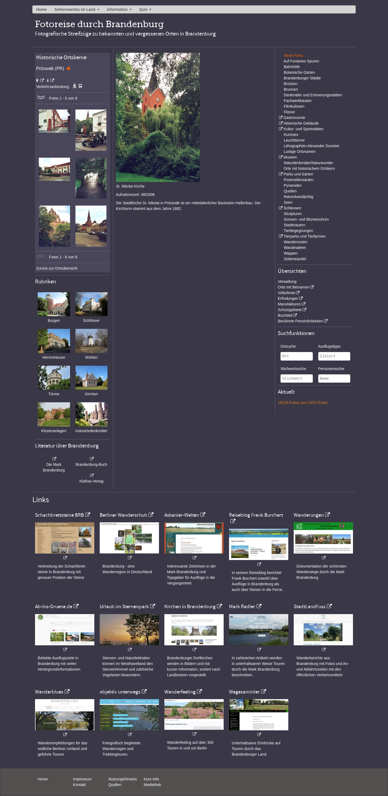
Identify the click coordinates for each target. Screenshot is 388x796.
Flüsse (289, 112)
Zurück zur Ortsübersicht (56, 268)
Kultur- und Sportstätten (303, 129)
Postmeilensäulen (299, 180)
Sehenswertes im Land (74, 9)
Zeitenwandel (295, 259)
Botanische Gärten (299, 72)
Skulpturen (293, 214)
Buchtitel (285, 315)
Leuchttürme (294, 140)
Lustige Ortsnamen (300, 151)
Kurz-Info (151, 779)
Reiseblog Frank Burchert (256, 515)
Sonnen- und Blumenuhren (306, 219)
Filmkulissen (294, 106)
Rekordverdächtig (298, 197)
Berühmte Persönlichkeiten (300, 321)
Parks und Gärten (298, 174)
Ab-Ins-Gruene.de (53, 606)
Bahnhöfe (292, 67)
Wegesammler (244, 692)
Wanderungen (309, 515)
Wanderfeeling (180, 692)
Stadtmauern (294, 225)
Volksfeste (286, 293)
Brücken (290, 84)
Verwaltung (287, 281)
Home (41, 9)
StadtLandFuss (309, 606)
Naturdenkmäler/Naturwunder (308, 163)
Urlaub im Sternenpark (124, 606)
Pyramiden (293, 185)
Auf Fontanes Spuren (301, 61)
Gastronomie (294, 117)
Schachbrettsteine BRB (59, 515)
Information (117, 9)
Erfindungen (288, 298)
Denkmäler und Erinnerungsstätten (313, 95)
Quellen (290, 191)
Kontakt (79, 785)
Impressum (82, 779)
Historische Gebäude (301, 123)
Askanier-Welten (181, 515)
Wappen (291, 253)
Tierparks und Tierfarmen (304, 236)
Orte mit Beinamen (293, 287)
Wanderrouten (295, 242)
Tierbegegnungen (298, 230)
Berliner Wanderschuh (123, 515)
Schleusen (292, 208)
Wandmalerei (295, 247)
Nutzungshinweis (122, 779)
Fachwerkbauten (298, 100)
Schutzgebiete (290, 310)
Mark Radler (242, 606)
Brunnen (291, 89)
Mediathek (152, 785)
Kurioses (291, 134)
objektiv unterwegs (120, 692)
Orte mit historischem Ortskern (309, 168)
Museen (290, 157)
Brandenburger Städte (302, 78)
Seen (288, 202)
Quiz (143, 9)
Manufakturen (289, 304)
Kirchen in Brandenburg (190, 606)
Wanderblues (49, 692)
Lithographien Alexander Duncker (312, 146)
